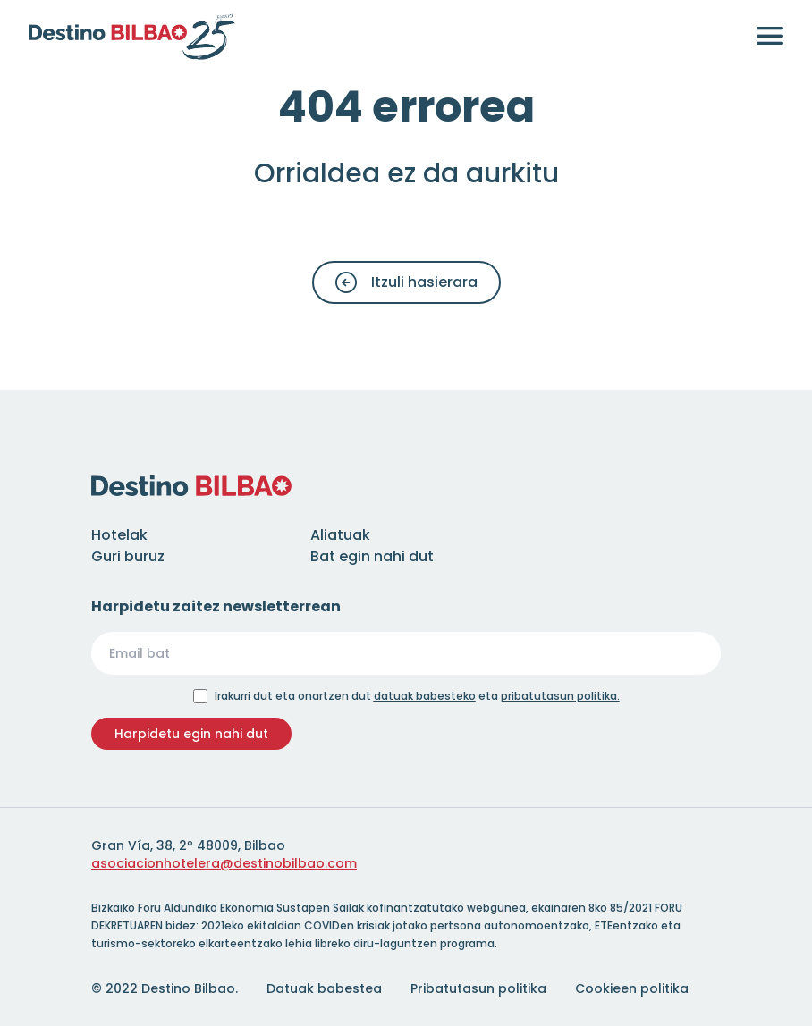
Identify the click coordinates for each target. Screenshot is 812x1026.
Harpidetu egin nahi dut (191, 734)
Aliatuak (340, 535)
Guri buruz (128, 556)
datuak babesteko (425, 695)
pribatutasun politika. (560, 695)
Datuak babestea (324, 988)
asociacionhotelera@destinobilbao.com (224, 863)
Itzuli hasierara (406, 282)
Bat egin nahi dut (372, 556)
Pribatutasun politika (478, 988)
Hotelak (119, 535)
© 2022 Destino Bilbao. (164, 988)
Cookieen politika (632, 988)
